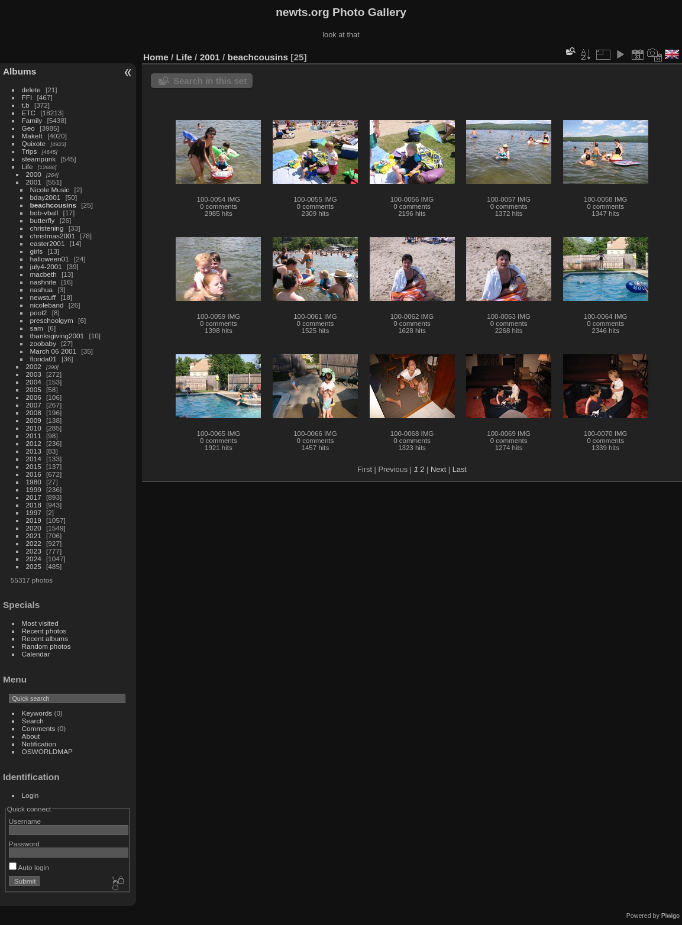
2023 (33, 551)
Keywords (37, 713)
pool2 (38, 312)
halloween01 (49, 259)
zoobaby (43, 343)
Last (459, 469)
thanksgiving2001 (57, 335)
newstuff (43, 297)
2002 (33, 366)
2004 (33, 382)
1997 (33, 512)
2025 (33, 566)
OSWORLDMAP (47, 751)
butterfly (42, 220)
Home (156, 57)
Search (33, 721)
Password (24, 844)
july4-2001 (46, 266)
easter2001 (47, 243)
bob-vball (44, 212)
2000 (33, 174)
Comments (39, 728)
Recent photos (44, 631)
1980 (33, 482)
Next (438, 469)
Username (25, 821)
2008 (33, 412)
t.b (26, 105)
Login (30, 795)
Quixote (34, 143)
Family (32, 120)
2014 (33, 459)
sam (36, 328)
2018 (33, 505)
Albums (19, 71)
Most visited (40, 623)
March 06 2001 (53, 351)
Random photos (46, 646)
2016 (33, 474)
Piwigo (670, 915)
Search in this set (210, 81)
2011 (33, 435)
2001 (33, 182)
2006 (33, 397)
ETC (29, 113)
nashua (41, 289)
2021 (33, 535)
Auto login (29, 867)
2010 (33, 428)
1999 (33, 489)
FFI (27, 97)
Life (27, 166)
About (31, 736)
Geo (28, 128)
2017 (33, 497)
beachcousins (53, 205)
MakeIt (32, 136)
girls (36, 251)
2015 (33, 466)
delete (31, 89)
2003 (33, 374)
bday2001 (45, 197)
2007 (33, 405)
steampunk (39, 159)
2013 (33, 451)
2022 (33, 543)
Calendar (36, 654)
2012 (33, 443)
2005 (33, 389)
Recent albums (45, 638)
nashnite (43, 282)
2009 (33, 420)
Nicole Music (50, 189)
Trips (29, 151)
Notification (39, 744)
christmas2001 (53, 236)
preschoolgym (51, 320)
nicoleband (47, 305)
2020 (33, 528)
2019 (33, 520)
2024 (33, 558)
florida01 (43, 359)
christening (47, 228)
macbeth (43, 274)
